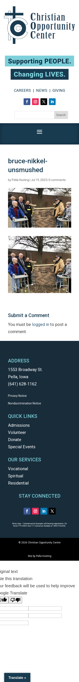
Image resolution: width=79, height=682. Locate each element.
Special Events (21, 446)
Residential (18, 483)
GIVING (58, 90)
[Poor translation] (15, 600)
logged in (40, 324)
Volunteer (17, 432)
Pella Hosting (20, 180)
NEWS (41, 90)
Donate (14, 439)
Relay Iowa (16, 524)
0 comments (57, 180)
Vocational (18, 468)
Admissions (19, 425)
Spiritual (15, 475)
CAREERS (22, 90)
